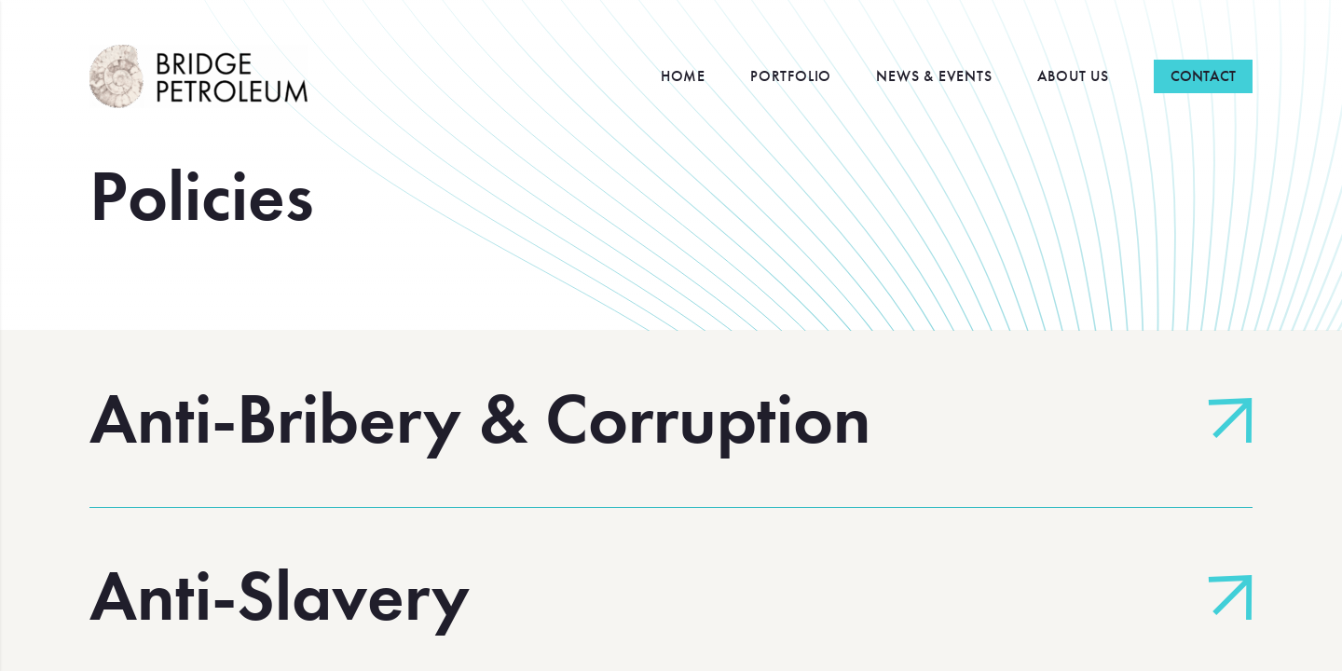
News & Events (934, 76)
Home (683, 76)
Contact (1203, 76)
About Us (1073, 76)
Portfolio (790, 76)
